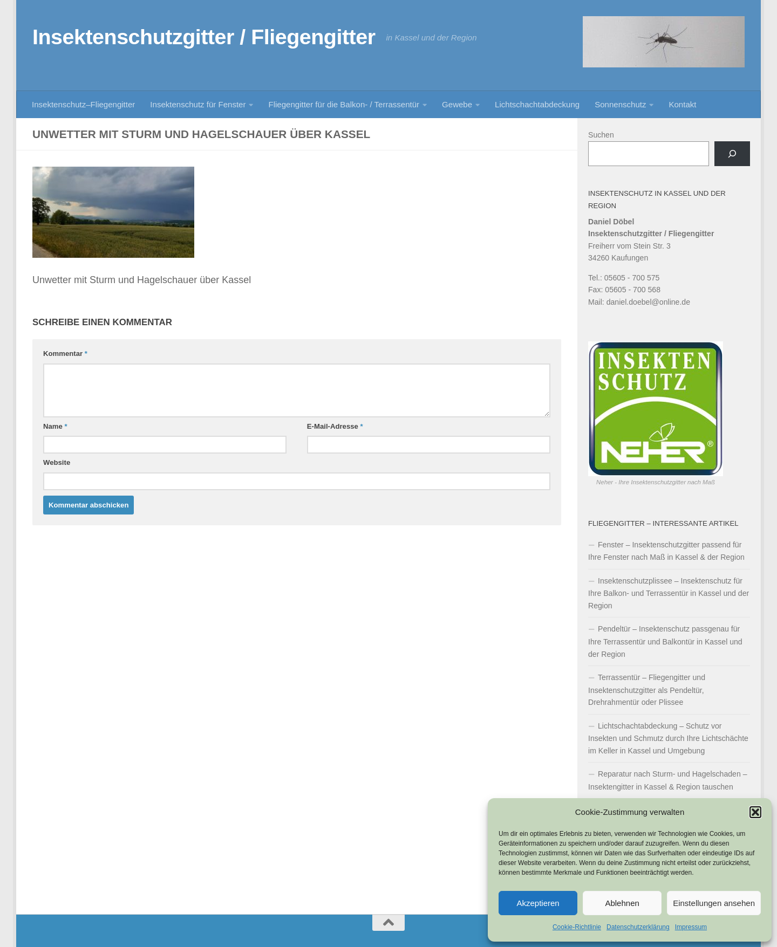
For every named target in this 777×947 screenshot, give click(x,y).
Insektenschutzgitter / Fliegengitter (204, 37)
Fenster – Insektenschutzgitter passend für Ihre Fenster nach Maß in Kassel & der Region (666, 551)
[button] (755, 812)
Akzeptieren (537, 903)
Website (56, 462)
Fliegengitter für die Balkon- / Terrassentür (343, 104)
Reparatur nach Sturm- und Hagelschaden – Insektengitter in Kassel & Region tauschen (667, 780)
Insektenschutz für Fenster (198, 104)
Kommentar (65, 353)
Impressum (691, 927)
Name (55, 426)
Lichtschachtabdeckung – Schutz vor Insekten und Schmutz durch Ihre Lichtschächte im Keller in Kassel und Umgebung (668, 738)
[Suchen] (732, 154)
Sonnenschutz (620, 104)
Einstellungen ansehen (714, 903)
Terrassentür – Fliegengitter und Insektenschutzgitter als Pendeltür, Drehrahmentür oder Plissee (646, 689)
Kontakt (682, 104)
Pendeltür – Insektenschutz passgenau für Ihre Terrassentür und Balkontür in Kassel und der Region (665, 641)
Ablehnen (622, 903)
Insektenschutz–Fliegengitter (83, 104)
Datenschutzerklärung (638, 927)
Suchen (601, 135)
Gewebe (457, 104)
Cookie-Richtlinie (577, 927)
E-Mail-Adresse (335, 426)
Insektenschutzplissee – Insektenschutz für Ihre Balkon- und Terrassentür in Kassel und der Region (668, 593)
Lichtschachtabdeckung (537, 104)
